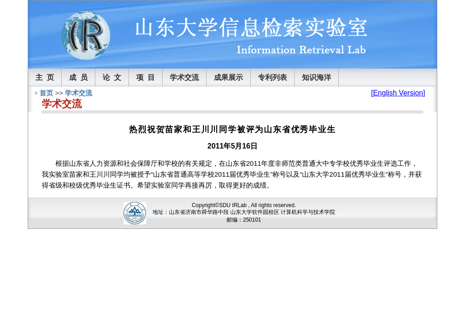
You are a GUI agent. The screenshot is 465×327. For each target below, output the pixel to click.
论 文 (112, 77)
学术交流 (184, 77)
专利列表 (272, 77)
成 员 (78, 77)
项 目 (145, 77)
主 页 (44, 77)
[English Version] (398, 93)
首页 (46, 93)
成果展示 (228, 77)
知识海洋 (316, 77)
